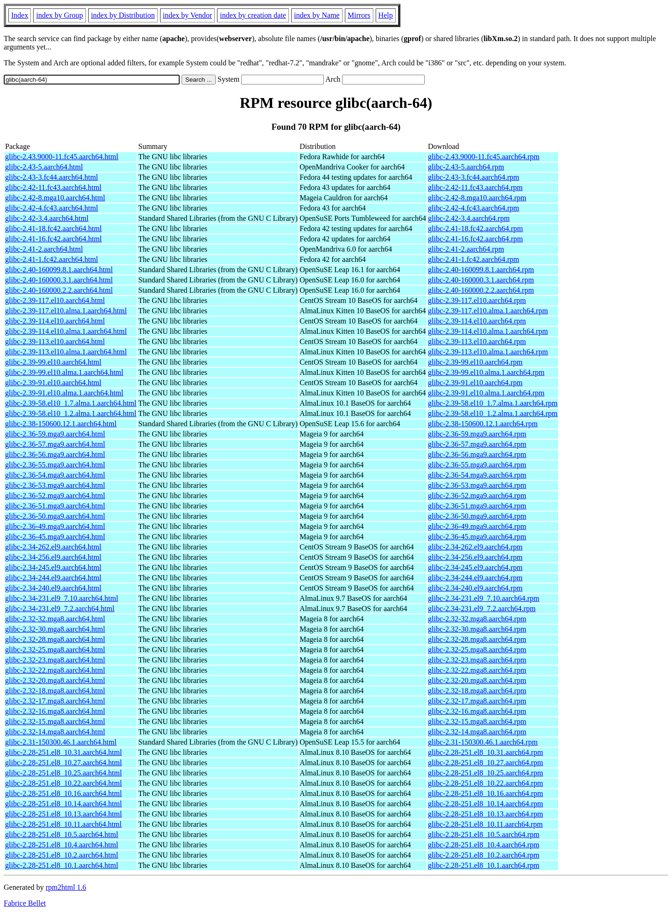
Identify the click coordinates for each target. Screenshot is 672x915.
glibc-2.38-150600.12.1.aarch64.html (61, 424)
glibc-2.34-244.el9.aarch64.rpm (475, 578)
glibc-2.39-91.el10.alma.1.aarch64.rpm (486, 393)
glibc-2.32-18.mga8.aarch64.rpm (477, 691)
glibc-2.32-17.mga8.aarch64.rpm (477, 701)
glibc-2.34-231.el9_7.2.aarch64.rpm (482, 608)
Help (385, 15)
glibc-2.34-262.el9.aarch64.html (53, 547)
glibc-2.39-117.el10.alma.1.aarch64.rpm (488, 311)
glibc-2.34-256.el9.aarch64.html (53, 557)
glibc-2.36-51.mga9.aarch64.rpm (477, 506)
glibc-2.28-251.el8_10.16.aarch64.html (63, 793)
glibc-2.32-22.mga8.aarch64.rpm (477, 670)
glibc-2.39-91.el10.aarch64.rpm (475, 383)
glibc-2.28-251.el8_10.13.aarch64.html (63, 814)
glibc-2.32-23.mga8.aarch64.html (55, 660)
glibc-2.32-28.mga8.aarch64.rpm (477, 639)
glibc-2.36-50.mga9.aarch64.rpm (477, 516)
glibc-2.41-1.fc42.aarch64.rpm (473, 259)
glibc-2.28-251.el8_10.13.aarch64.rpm (485, 814)
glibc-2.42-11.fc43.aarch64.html (53, 187)
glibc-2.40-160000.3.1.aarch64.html (59, 280)
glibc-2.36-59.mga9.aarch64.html (55, 434)
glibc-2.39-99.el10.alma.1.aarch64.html (64, 372)
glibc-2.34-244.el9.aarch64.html (53, 578)
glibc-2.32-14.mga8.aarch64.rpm (477, 732)
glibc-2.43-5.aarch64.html (44, 167)
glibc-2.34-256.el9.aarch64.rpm (475, 557)
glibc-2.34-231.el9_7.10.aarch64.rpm (483, 598)
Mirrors (359, 15)
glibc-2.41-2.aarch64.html (44, 249)
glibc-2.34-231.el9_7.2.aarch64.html (59, 608)
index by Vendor (187, 15)
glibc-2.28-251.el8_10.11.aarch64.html (63, 824)
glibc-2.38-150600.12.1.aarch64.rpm (483, 424)
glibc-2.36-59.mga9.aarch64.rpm (477, 434)
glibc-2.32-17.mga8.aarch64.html (55, 701)
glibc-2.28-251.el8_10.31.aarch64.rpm (485, 752)
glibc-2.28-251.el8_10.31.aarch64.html (63, 752)
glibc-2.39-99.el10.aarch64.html (53, 362)
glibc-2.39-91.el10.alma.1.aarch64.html (64, 393)
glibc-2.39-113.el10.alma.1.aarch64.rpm (488, 352)
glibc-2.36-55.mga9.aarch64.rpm (477, 465)
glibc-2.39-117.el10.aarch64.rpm (477, 300)
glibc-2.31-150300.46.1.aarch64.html (61, 742)
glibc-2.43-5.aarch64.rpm (466, 167)
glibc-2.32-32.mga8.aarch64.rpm (477, 619)
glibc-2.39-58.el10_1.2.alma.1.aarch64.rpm (493, 413)
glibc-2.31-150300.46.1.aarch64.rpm (483, 742)
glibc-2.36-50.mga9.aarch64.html (55, 516)
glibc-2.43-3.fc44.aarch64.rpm (473, 177)
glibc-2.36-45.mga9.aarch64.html (55, 537)
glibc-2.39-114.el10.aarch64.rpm (477, 321)
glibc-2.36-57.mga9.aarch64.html (55, 444)
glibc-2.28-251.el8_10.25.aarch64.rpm (485, 773)
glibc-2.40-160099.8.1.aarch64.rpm (481, 270)
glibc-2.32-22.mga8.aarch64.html (55, 670)
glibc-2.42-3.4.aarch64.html (47, 218)
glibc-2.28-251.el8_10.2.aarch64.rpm (483, 855)
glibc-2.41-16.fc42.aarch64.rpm (475, 239)
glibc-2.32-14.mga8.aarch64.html (55, 732)
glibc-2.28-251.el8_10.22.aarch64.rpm (485, 783)
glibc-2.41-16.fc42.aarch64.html (53, 239)
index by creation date (253, 15)
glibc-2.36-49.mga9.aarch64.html (55, 526)
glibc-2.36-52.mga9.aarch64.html (55, 496)
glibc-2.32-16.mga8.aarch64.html (55, 711)
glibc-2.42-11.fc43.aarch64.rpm (475, 187)
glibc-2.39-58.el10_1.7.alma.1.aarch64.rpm (493, 403)
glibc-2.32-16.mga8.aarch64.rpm (477, 711)
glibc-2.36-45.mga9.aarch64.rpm (477, 537)
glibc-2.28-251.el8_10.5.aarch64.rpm (483, 834)
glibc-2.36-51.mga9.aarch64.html (55, 506)
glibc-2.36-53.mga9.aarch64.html (55, 485)
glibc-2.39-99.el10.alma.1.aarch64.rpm (486, 372)
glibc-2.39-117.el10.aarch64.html (55, 300)
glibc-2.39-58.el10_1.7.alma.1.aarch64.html (70, 403)
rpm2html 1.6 (66, 887)
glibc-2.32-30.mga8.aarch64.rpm (477, 629)
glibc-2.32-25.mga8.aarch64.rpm (477, 650)
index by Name (317, 15)
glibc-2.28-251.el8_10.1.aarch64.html (61, 865)
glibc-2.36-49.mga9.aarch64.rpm (477, 526)
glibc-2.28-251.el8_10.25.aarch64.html (63, 773)
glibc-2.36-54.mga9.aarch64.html (55, 475)
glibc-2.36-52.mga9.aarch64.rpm (477, 496)
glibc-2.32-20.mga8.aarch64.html (55, 680)
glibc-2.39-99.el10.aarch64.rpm (475, 362)
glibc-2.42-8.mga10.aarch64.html (55, 198)
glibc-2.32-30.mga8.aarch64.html (55, 629)
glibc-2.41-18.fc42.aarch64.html (53, 228)
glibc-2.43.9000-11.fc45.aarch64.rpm (483, 157)
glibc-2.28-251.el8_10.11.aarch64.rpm (485, 824)
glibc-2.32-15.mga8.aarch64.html (55, 721)
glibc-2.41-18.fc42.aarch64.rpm (475, 228)
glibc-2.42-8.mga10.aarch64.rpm (477, 198)
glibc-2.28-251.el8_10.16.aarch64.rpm (485, 793)
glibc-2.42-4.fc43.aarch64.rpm (473, 208)
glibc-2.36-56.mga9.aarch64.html (55, 454)
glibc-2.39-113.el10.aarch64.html (55, 341)
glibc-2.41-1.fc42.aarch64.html (51, 259)
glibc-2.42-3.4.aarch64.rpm (469, 218)
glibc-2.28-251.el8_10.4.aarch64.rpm (483, 845)
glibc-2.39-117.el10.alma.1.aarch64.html (66, 311)
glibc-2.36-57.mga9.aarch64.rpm (477, 444)
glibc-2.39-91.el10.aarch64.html (53, 383)
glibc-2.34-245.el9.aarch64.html (53, 567)
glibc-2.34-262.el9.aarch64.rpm (475, 547)
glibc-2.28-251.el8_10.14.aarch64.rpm (485, 804)
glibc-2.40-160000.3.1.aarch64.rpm (481, 280)
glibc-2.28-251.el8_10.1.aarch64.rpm (483, 865)
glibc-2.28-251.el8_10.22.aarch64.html (63, 783)
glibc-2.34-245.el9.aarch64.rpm (475, 567)
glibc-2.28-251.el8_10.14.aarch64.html (63, 804)
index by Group (59, 15)
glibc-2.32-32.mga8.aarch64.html (55, 619)
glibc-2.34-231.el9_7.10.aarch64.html (61, 598)
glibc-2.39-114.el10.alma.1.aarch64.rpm (488, 331)
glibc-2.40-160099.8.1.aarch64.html (59, 270)
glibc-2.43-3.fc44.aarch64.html (51, 177)
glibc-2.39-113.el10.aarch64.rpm (477, 341)
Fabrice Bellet (25, 903)
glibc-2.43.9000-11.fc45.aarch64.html (61, 157)
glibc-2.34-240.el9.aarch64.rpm (475, 588)
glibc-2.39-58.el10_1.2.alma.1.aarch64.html (70, 413)
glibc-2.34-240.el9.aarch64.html (53, 588)
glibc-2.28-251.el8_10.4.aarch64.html (61, 845)
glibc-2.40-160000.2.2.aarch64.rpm (481, 290)
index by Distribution (123, 15)
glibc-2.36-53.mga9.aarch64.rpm (477, 485)
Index (19, 15)
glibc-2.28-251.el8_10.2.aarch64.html (61, 855)
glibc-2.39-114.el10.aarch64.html (55, 321)
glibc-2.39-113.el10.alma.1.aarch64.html (66, 352)
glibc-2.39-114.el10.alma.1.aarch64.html (66, 331)
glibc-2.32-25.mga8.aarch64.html (55, 650)
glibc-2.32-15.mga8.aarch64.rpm (477, 721)
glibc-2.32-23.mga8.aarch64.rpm (477, 660)
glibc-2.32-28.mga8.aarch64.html (55, 639)
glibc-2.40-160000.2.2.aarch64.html (59, 290)
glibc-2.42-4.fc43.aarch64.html (51, 208)
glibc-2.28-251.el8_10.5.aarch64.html (61, 834)
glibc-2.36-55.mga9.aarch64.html (55, 465)
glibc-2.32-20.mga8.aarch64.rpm (477, 680)
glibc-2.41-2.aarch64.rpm (466, 249)
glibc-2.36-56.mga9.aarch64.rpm (477, 454)
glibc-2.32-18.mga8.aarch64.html (55, 691)
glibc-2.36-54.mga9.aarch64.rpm (477, 475)
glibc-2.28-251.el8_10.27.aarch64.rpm (485, 763)
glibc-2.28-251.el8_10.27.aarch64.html (63, 763)
